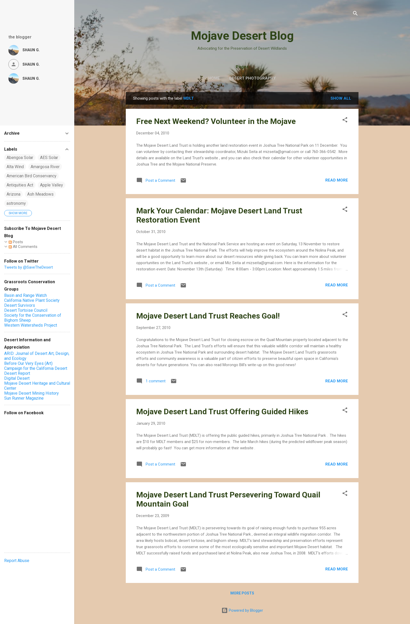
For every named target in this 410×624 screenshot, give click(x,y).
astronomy (16, 203)
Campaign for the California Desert (35, 368)
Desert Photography (252, 78)
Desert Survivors (19, 305)
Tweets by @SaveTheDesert (28, 267)
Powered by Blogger (242, 610)
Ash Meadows (40, 194)
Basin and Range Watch (25, 295)
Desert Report (17, 373)
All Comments (23, 246)
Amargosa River (45, 166)
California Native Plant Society (32, 300)
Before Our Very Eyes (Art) (28, 363)
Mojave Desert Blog (242, 36)
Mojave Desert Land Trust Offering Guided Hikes (222, 411)
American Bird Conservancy (31, 175)
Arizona (13, 194)
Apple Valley (51, 185)
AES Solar (49, 157)
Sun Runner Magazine (24, 398)
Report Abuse (16, 560)
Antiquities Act (20, 185)
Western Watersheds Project (30, 325)
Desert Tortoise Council (25, 310)
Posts (16, 242)
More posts (242, 593)
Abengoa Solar (20, 157)
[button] (345, 121)
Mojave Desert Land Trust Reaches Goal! (208, 315)
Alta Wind (15, 166)
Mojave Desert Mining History (31, 393)
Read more (336, 180)
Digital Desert (17, 378)
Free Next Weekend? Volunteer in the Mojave (216, 121)
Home (214, 78)
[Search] (355, 14)
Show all (341, 98)
